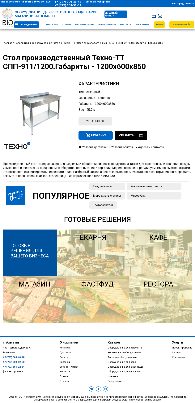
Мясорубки (138, 195)
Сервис (176, 352)
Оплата (64, 357)
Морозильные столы (107, 195)
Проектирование (182, 347)
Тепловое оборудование (122, 357)
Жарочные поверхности (146, 186)
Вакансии (65, 362)
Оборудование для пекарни (124, 371)
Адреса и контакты (150, 147)
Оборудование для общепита (125, 347)
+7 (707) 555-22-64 (13, 366)
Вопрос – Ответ (69, 366)
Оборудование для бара (122, 362)
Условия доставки (92, 147)
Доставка (65, 352)
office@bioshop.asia (98, 1)
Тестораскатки (103, 205)
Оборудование (28, 24)
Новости (65, 371)
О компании (51, 24)
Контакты (125, 24)
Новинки (113, 376)
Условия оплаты (121, 147)
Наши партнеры (84, 24)
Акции (159, 24)
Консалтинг (179, 357)
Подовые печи (102, 186)
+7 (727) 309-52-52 (68, 5)
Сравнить (131, 135)
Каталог (114, 342)
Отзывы (64, 381)
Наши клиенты (107, 24)
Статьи (64, 376)
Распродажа (115, 381)
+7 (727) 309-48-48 (68, 2)
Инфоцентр (143, 24)
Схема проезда (14, 371)
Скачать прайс (182, 24)
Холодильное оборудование (124, 352)
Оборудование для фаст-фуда (125, 366)
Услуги (66, 24)
